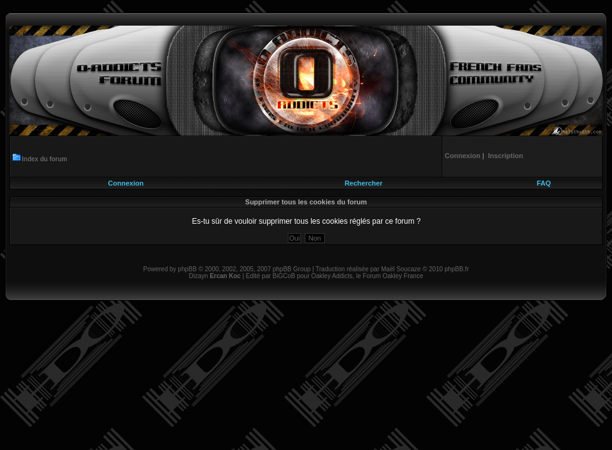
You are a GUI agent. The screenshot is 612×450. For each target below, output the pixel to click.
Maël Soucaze (401, 269)
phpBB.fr (456, 269)
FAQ (544, 183)
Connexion (126, 183)
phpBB (187, 269)
